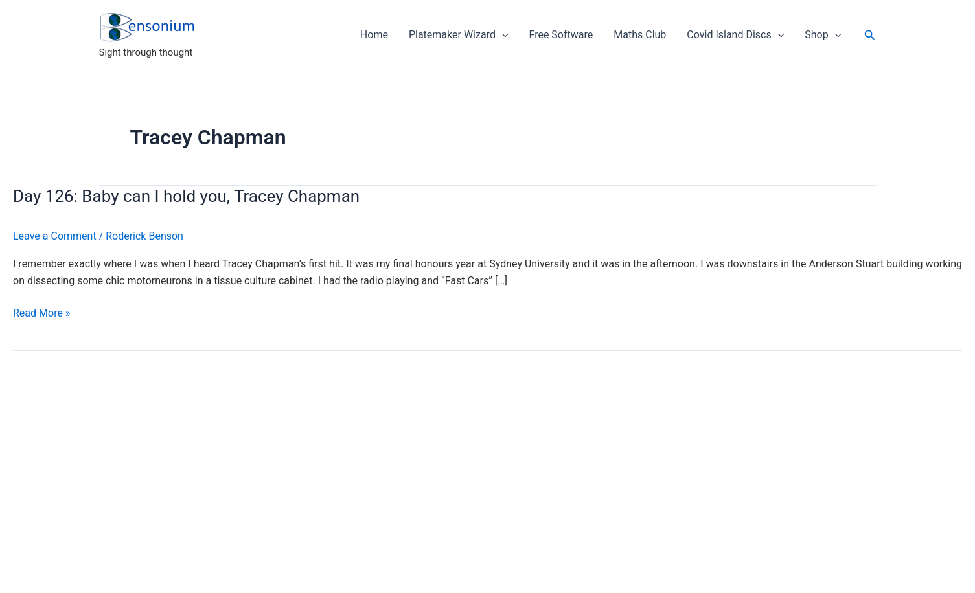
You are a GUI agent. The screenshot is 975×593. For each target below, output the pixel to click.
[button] (870, 35)
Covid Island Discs (735, 35)
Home (374, 34)
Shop (823, 35)
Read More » (41, 313)
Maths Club (640, 34)
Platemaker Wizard (459, 35)
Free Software (561, 34)
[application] (502, 35)
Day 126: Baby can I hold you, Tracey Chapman (186, 196)
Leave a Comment (55, 236)
